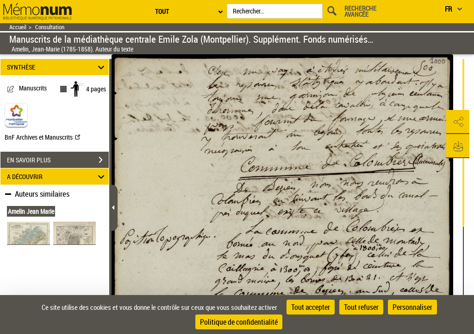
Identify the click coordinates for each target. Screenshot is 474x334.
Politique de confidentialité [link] (239, 322)
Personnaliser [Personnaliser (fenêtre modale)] (412, 307)
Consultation (49, 27)
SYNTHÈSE (57, 67)
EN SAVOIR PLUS (58, 160)
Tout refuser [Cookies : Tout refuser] (361, 307)
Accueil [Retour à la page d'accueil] (17, 27)
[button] (457, 122)
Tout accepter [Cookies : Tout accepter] (310, 307)
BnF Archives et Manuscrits (42, 137)
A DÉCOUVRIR (57, 176)
